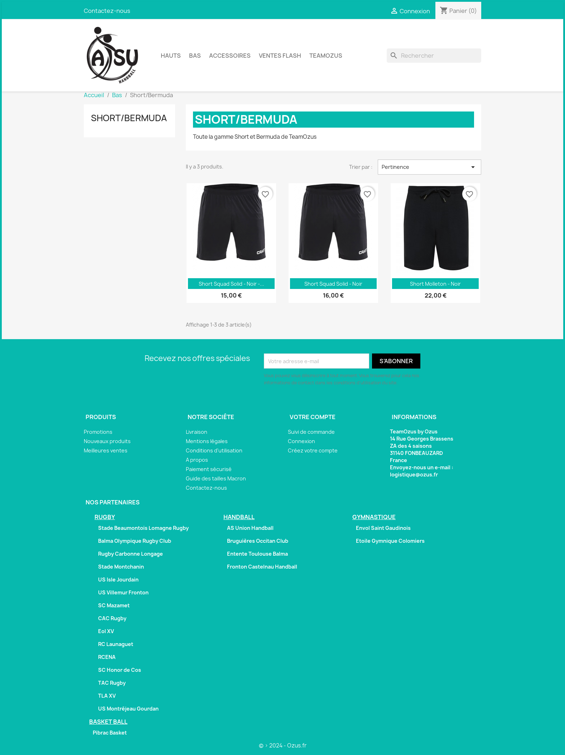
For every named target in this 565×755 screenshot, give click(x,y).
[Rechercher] (434, 55)
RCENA (107, 657)
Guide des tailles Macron (216, 478)
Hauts (171, 56)
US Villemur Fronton (123, 592)
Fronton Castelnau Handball (262, 566)
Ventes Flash (280, 56)
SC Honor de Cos (119, 669)
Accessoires (230, 56)
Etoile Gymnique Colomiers (390, 540)
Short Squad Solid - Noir (333, 283)
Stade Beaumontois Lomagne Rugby (143, 527)
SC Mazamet (114, 605)
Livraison (196, 431)
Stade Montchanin (121, 566)
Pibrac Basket (110, 732)
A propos (197, 459)
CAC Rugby (112, 618)
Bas (195, 56)
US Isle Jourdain (118, 579)
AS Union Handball (250, 527)
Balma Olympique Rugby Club (134, 540)
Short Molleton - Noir (435, 283)
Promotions (98, 431)
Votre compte (312, 417)
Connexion (301, 441)
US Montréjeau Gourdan (128, 708)
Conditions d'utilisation (214, 450)
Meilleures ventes (105, 450)
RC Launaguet (115, 644)
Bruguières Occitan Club (257, 540)
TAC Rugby (112, 682)
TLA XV (107, 695)
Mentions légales (207, 441)
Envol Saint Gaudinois (383, 527)
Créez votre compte (313, 450)
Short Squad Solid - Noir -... (231, 283)
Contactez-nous (107, 11)
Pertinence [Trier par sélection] (429, 167)
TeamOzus (325, 56)
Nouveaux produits (107, 441)
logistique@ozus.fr (414, 474)
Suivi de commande (311, 431)
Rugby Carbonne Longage (130, 553)
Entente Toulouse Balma (257, 553)
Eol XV (106, 631)
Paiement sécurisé (209, 469)
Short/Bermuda (129, 118)
